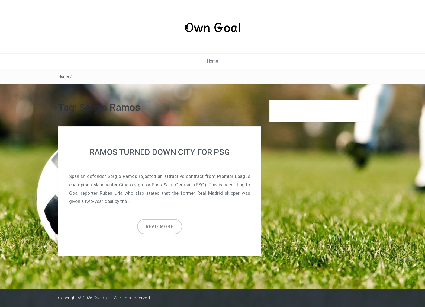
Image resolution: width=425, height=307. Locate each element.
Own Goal (212, 28)
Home (212, 61)
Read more (159, 226)
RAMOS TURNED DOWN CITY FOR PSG (159, 152)
